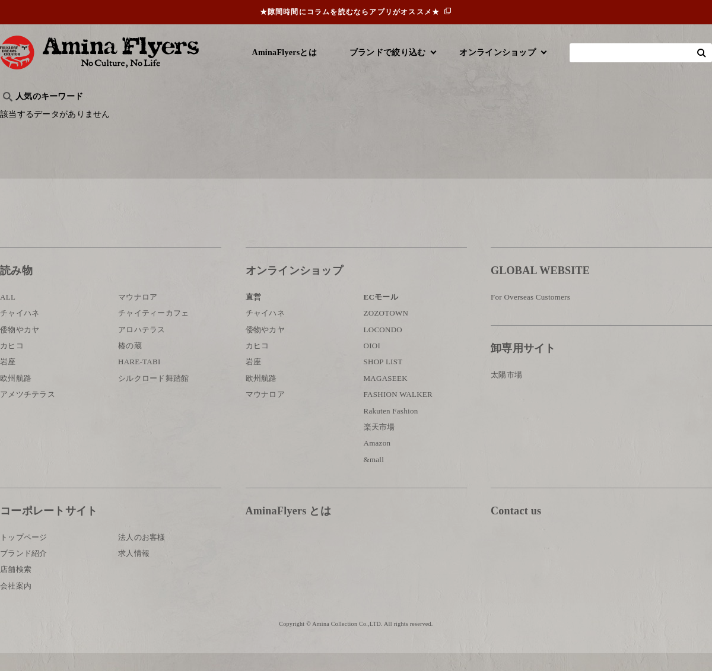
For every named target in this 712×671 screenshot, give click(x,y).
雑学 (101, 116)
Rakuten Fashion (391, 428)
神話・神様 (340, 116)
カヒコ (12, 363)
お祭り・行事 (447, 116)
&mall (374, 477)
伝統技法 (508, 116)
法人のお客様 (142, 554)
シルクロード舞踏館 (153, 396)
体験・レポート (572, 116)
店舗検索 (15, 587)
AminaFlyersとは (284, 52)
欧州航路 (15, 396)
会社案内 (15, 603)
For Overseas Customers (530, 314)
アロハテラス (142, 347)
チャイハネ (19, 330)
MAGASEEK (386, 396)
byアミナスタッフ (267, 116)
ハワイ (62, 116)
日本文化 (198, 116)
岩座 (8, 379)
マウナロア (137, 314)
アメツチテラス (27, 412)
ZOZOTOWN (386, 330)
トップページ (23, 554)
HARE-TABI (139, 379)
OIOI (372, 363)
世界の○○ (145, 116)
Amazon (377, 460)
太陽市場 (506, 392)
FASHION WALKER (398, 412)
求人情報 (134, 571)
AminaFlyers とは (288, 529)
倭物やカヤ (19, 347)
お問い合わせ (562, 567)
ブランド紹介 (23, 571)
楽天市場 (379, 444)
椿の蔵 (130, 363)
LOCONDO (383, 347)
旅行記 (18, 116)
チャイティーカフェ (153, 330)
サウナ (391, 116)
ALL (7, 314)
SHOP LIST (383, 379)
